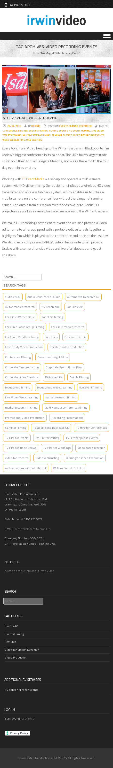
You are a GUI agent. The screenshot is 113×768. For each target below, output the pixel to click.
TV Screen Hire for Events (21, 689)
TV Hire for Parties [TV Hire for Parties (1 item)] (47, 437)
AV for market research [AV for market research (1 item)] (20, 306)
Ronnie (35, 126)
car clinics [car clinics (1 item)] (51, 337)
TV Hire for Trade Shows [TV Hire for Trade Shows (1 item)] (20, 447)
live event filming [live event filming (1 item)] (90, 387)
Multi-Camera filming (37, 135)
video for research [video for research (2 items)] (17, 458)
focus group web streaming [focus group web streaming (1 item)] (54, 387)
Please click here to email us (32, 529)
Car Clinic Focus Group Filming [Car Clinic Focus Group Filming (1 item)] (24, 327)
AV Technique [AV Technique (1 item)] (51, 306)
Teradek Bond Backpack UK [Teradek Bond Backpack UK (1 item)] (51, 427)
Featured (85, 126)
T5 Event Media (33, 178)
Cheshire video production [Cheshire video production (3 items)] (67, 347)
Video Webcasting (13, 140)
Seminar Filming (62, 135)
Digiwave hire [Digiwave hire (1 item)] (54, 377)
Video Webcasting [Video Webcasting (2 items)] (47, 458)
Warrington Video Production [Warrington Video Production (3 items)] (85, 458)
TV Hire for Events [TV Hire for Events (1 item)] (16, 437)
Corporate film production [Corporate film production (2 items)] (22, 367)
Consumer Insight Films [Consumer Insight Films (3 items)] (53, 357)
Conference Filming (15, 130)
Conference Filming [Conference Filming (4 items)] (18, 357)
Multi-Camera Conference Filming (30, 118)
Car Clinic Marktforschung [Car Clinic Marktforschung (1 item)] (21, 337)
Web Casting (34, 140)
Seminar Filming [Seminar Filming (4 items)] (15, 427)
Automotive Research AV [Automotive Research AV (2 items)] (83, 297)
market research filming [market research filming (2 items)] (60, 397)
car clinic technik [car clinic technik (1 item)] (75, 337)
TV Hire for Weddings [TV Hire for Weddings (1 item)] (57, 447)
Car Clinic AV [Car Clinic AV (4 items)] (75, 306)
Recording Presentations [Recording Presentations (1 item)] (67, 417)
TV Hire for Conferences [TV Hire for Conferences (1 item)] (91, 427)
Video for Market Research (22, 649)
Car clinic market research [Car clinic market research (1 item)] (68, 327)
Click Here (27, 718)
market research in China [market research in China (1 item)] (21, 407)
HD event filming (79, 130)
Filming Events (58, 130)
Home (36, 53)
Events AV (11, 626)
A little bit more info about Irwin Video (29, 570)
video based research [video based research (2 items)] (91, 447)
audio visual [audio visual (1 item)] (12, 297)
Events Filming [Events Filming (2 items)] (79, 377)
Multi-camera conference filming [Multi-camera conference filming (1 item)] (65, 407)
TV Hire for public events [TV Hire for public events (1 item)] (82, 437)
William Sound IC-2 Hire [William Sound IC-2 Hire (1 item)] (68, 468)
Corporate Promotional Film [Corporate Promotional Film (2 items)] (64, 367)
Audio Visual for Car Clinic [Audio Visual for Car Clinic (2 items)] (43, 297)
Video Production (16, 657)
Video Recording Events (88, 135)
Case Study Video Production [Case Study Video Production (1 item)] (24, 347)
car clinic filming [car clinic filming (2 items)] (52, 317)
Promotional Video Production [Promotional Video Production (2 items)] (24, 417)
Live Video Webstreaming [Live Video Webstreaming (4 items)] (21, 397)
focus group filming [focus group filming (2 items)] (17, 387)
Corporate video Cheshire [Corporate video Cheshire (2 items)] (21, 377)
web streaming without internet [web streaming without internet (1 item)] (25, 468)
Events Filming (68, 126)
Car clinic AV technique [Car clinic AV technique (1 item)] (20, 317)
